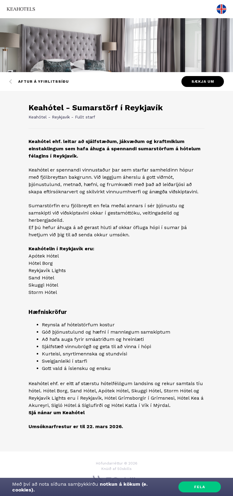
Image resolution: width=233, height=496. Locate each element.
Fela (199, 487)
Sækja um (202, 81)
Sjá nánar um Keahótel (57, 412)
